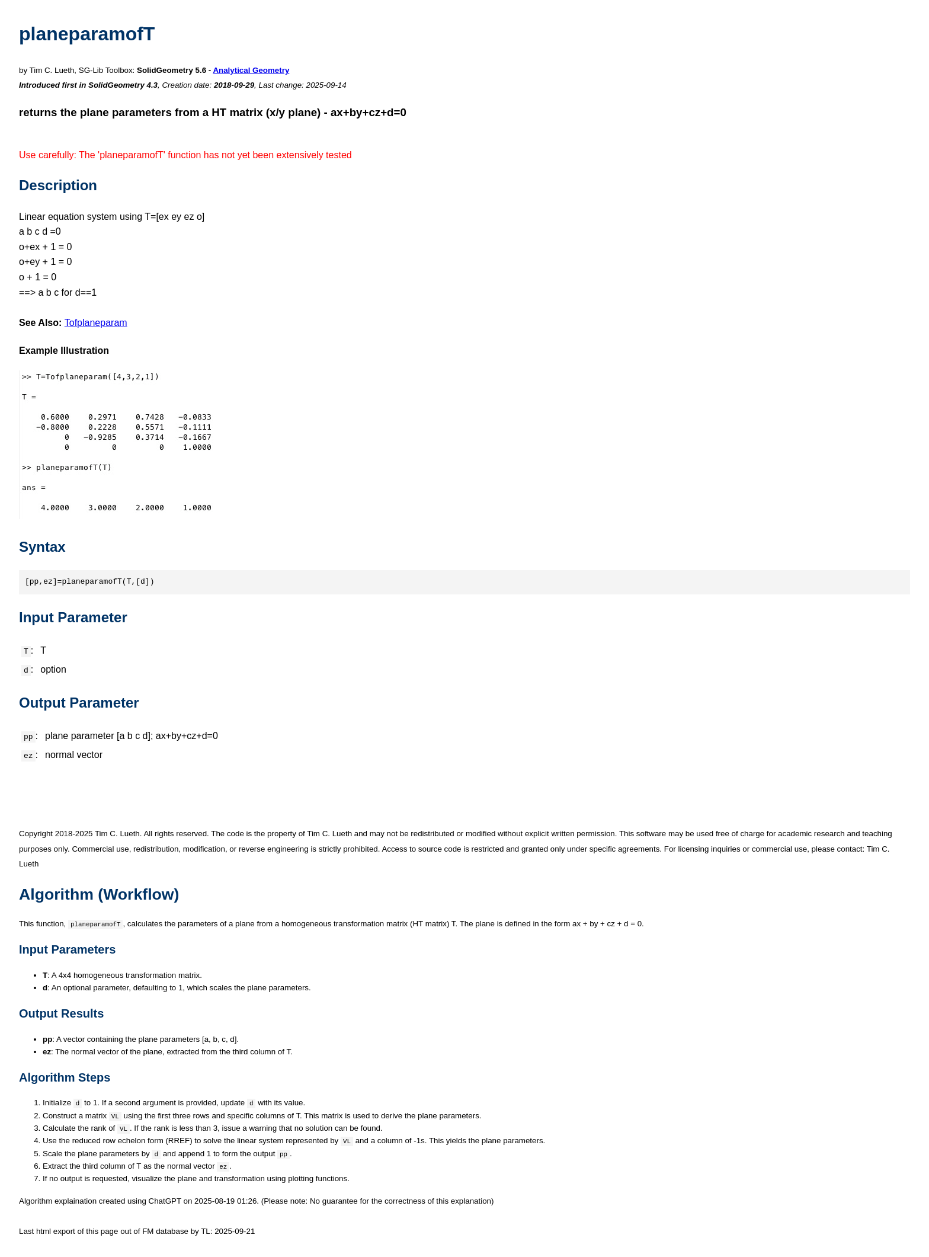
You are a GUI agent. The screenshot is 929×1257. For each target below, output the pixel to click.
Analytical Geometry (251, 70)
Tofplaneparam (96, 323)
